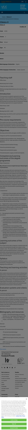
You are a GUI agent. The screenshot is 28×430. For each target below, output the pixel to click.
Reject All (14, 425)
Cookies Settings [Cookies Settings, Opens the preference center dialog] (14, 421)
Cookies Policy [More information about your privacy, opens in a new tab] (19, 417)
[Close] (26, 400)
